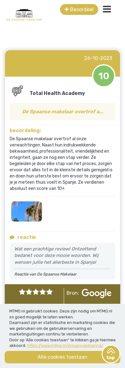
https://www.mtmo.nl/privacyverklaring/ (65, 345)
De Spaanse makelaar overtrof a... (62, 111)
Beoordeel (79, 9)
